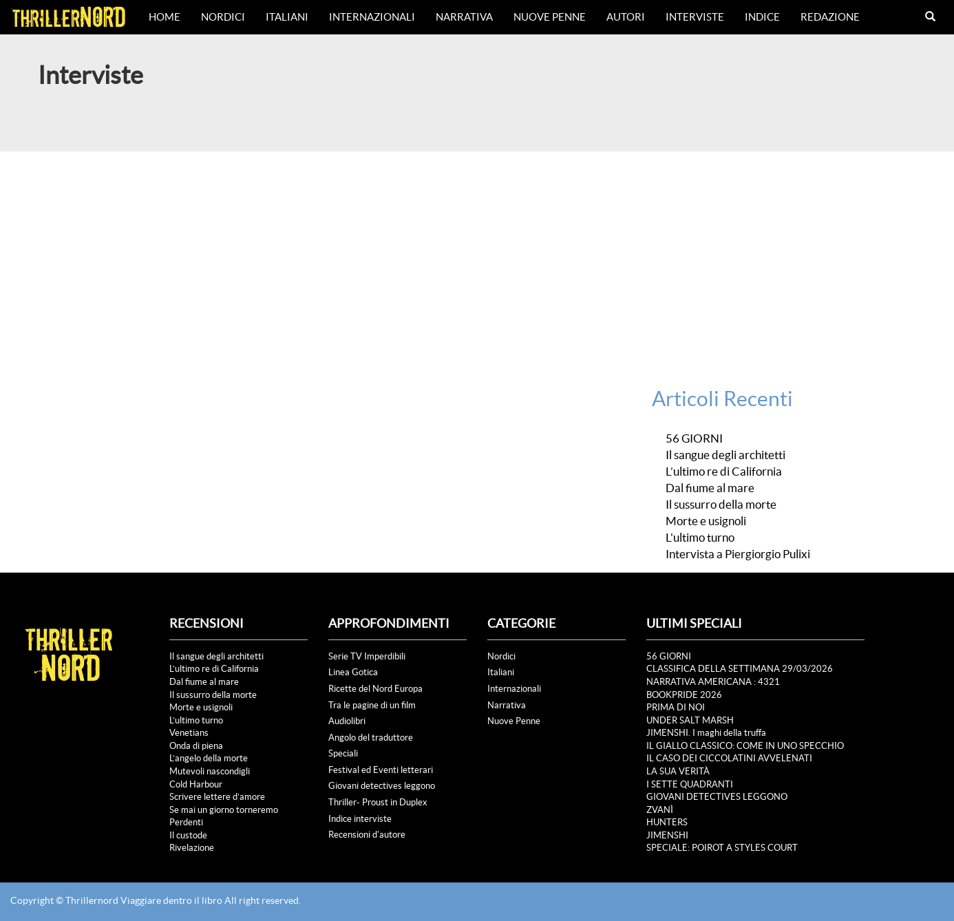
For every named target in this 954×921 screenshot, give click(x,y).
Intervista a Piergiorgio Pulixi (738, 554)
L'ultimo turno (700, 537)
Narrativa (464, 17)
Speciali (343, 753)
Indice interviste (360, 819)
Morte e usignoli (706, 521)
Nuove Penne (549, 17)
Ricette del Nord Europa (375, 689)
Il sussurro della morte (721, 504)
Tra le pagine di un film (372, 705)
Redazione (830, 17)
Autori (625, 17)
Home (164, 17)
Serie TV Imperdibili (366, 656)
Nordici (223, 17)
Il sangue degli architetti (725, 455)
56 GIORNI (694, 438)
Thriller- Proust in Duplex (377, 802)
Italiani (287, 17)
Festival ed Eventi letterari (380, 770)
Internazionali (372, 17)
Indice (762, 17)
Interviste (695, 17)
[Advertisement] (477, 254)
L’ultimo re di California (724, 471)
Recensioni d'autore (366, 834)
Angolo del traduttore (370, 737)
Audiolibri (346, 721)
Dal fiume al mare (710, 488)
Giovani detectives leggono (381, 786)
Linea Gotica (353, 672)
